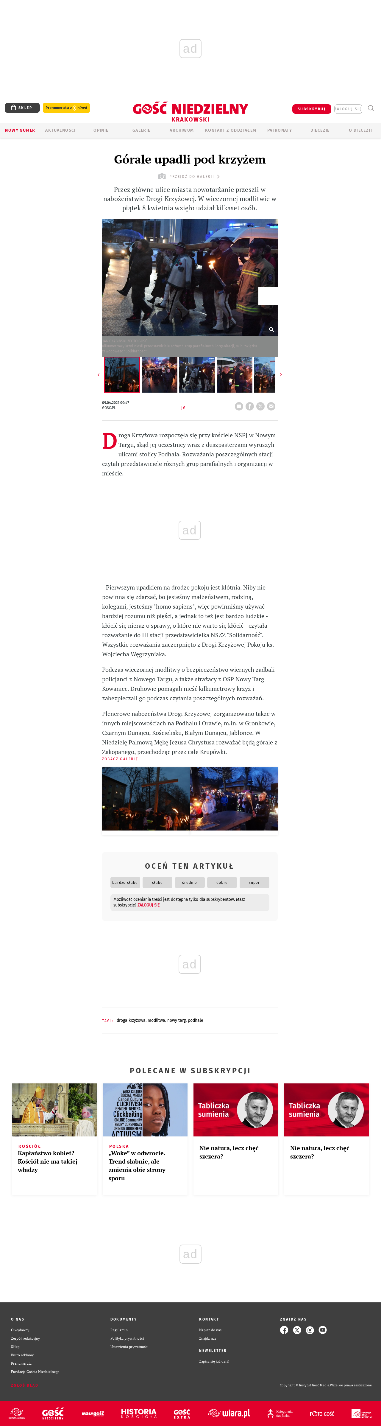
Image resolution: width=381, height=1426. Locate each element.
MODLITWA (156, 1020)
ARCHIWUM (182, 130)
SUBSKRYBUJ (312, 109)
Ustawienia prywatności (129, 1346)
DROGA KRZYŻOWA (131, 1020)
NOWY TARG (176, 1020)
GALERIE (141, 130)
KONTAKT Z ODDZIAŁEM (231, 130)
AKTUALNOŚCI (60, 130)
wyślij (272, 404)
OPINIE (100, 130)
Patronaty (279, 130)
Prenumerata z (66, 108)
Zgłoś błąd (24, 1385)
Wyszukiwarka (370, 108)
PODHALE (195, 1020)
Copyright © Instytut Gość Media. (305, 1385)
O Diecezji (360, 130)
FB (251, 404)
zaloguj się (348, 109)
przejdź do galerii (189, 176)
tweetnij (261, 404)
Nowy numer (20, 130)
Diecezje (320, 130)
